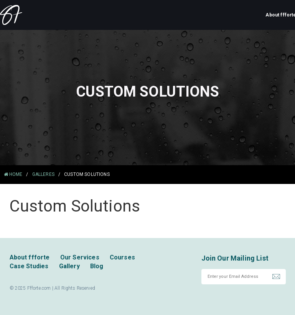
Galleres (43, 174)
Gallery (69, 266)
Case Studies (29, 266)
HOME (13, 174)
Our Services (79, 257)
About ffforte (30, 257)
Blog (97, 266)
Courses (122, 257)
